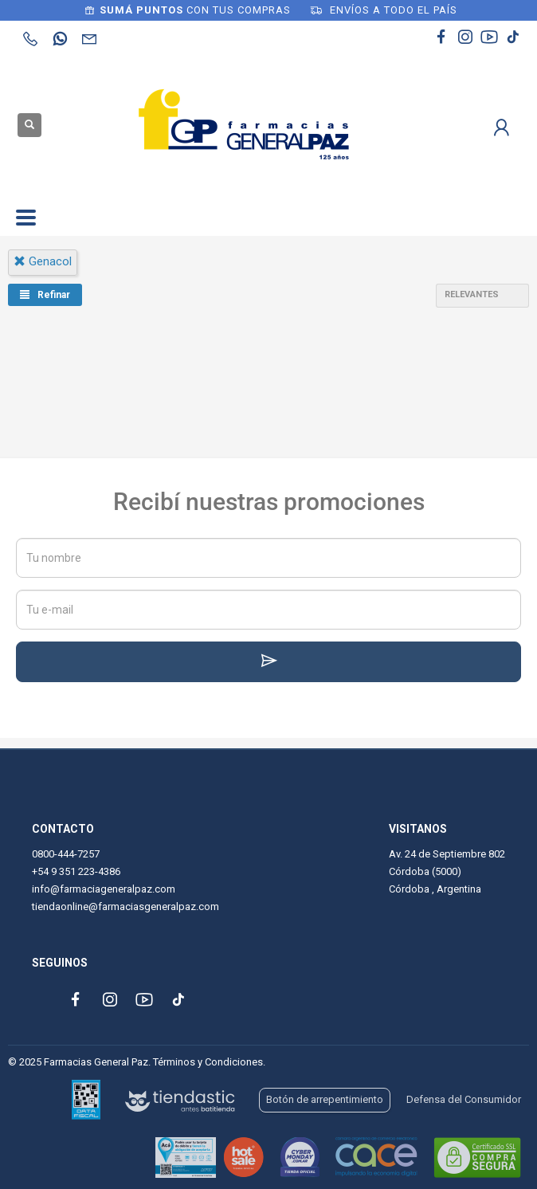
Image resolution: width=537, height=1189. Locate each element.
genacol (43, 261)
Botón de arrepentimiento (324, 1099)
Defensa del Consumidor (463, 1099)
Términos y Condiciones (208, 1062)
